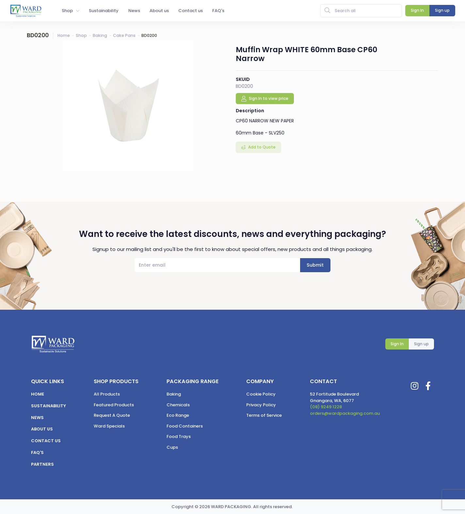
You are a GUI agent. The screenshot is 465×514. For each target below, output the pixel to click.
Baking (100, 35)
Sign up (421, 344)
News (37, 417)
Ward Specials (109, 426)
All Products (107, 394)
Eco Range (178, 415)
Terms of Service (264, 415)
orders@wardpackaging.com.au (345, 413)
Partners (42, 464)
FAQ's (37, 452)
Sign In (397, 344)
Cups (172, 447)
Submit (315, 265)
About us (42, 429)
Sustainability (48, 406)
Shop (81, 35)
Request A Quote (112, 415)
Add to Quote (261, 147)
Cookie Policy (261, 394)
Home (63, 35)
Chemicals (178, 405)
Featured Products (114, 405)
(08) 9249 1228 (326, 407)
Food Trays (179, 436)
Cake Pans (124, 35)
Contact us (46, 441)
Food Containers (185, 426)
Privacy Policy (261, 405)
